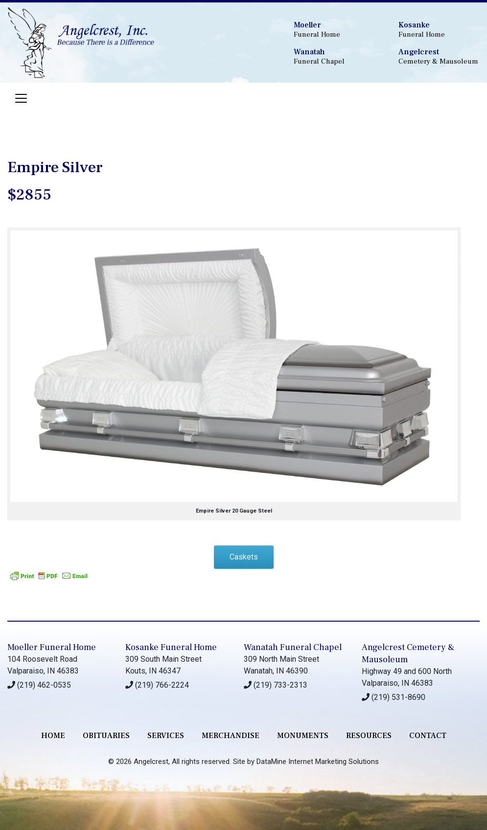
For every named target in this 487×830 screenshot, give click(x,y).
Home (53, 735)
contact (427, 735)
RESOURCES (369, 735)
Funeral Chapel (334, 56)
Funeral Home (334, 29)
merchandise (230, 735)
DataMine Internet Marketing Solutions (317, 761)
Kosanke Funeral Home (171, 647)
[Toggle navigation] (21, 98)
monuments (302, 735)
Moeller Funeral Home (51, 647)
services (165, 735)
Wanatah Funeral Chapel (293, 647)
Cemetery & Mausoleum (438, 56)
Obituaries (106, 735)
